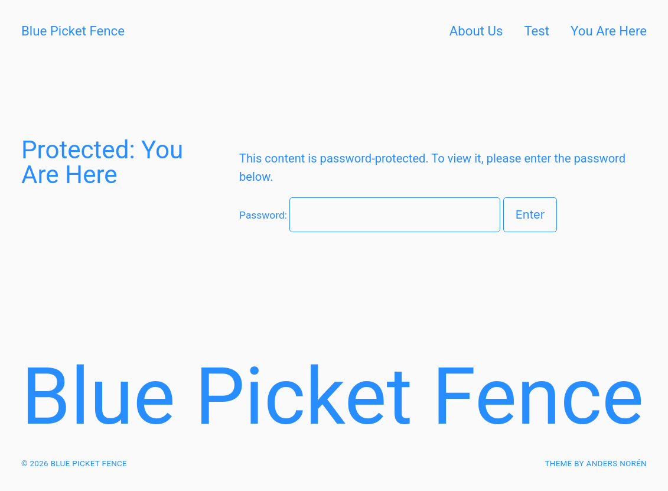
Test (536, 30)
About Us (476, 30)
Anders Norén (616, 463)
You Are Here (609, 30)
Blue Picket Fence (73, 30)
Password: (369, 215)
